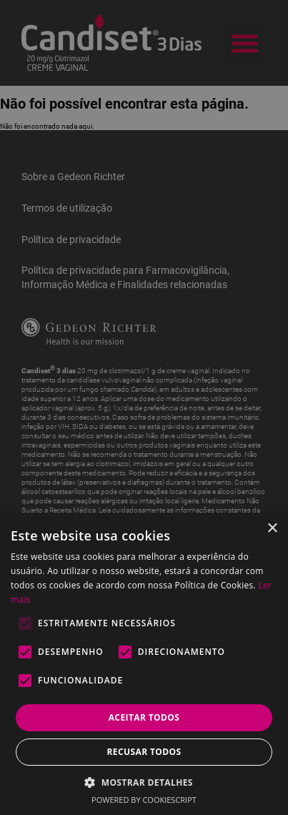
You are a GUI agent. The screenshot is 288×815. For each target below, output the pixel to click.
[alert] (144, 407)
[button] (144, 782)
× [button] (272, 528)
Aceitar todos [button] (144, 717)
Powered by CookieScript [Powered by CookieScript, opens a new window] (144, 799)
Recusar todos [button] (143, 752)
